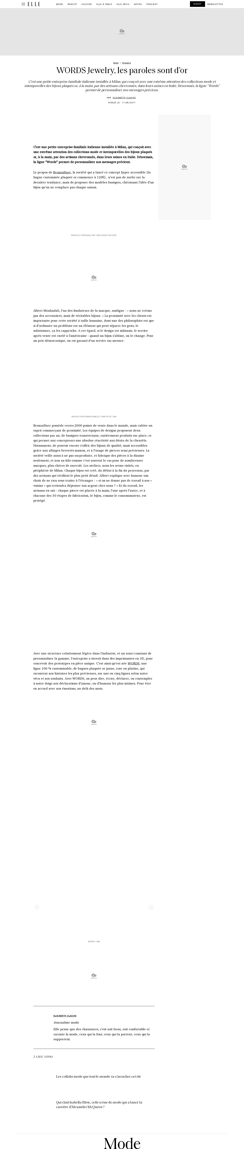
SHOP (197, 4)
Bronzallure (62, 172)
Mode (59, 4)
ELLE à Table (104, 4)
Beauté (72, 4)
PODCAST (152, 4)
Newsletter (215, 4)
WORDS (133, 663)
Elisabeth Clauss (124, 97)
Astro (138, 4)
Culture (86, 4)
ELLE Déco (123, 4)
